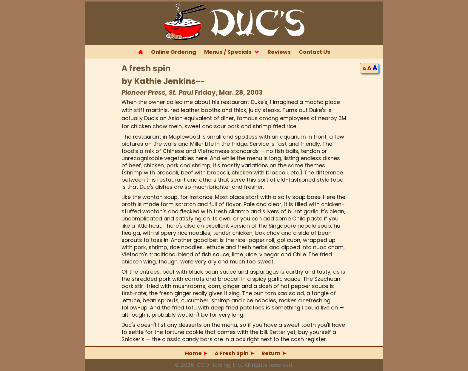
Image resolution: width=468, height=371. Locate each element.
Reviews (279, 52)
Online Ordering (173, 52)
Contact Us (314, 52)
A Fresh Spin (234, 353)
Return (273, 353)
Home (197, 353)
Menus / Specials (231, 52)
